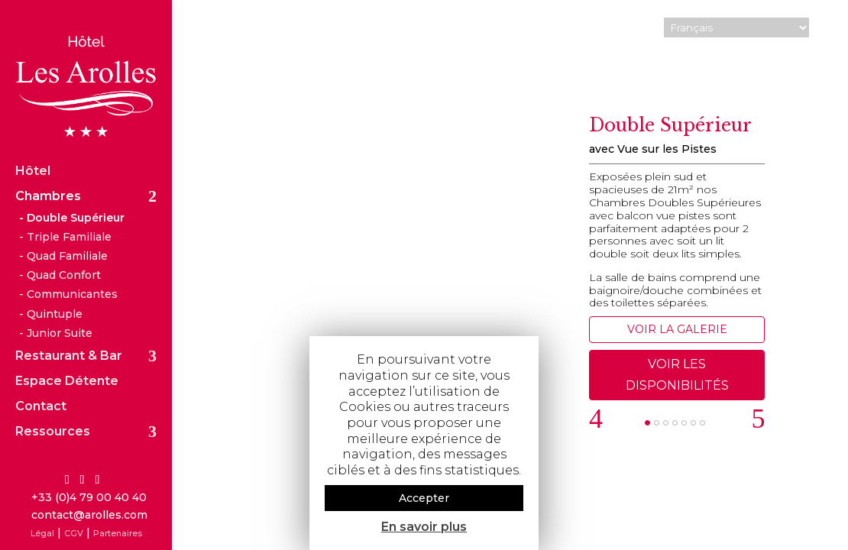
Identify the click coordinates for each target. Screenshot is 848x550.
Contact (40, 383)
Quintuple (55, 290)
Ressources (52, 409)
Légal (42, 533)
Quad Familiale (67, 233)
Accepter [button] (424, 498)
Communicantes (72, 271)
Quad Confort (64, 252)
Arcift (814, 530)
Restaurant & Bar (68, 333)
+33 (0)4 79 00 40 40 (89, 497)
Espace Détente (66, 358)
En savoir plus (424, 526)
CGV (73, 533)
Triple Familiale (69, 213)
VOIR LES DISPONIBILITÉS (677, 374)
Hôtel (32, 148)
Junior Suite (59, 309)
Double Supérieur (76, 194)
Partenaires (117, 533)
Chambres (48, 173)
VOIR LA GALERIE (677, 329)
